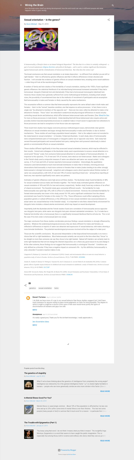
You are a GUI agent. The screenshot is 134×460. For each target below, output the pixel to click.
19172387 (47, 267)
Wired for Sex (104, 115)
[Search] (113, 6)
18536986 (82, 257)
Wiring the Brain (34, 5)
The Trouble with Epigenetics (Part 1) (40, 422)
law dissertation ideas (41, 322)
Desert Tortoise (39, 297)
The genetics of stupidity (35, 373)
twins (56, 288)
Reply (35, 310)
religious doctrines (49, 67)
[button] (108, 20)
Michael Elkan (72, 454)
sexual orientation (45, 288)
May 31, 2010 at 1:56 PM (53, 297)
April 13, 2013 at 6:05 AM (50, 314)
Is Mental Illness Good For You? (38, 398)
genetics (32, 288)
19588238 (69, 274)
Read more (105, 391)
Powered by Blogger (67, 450)
